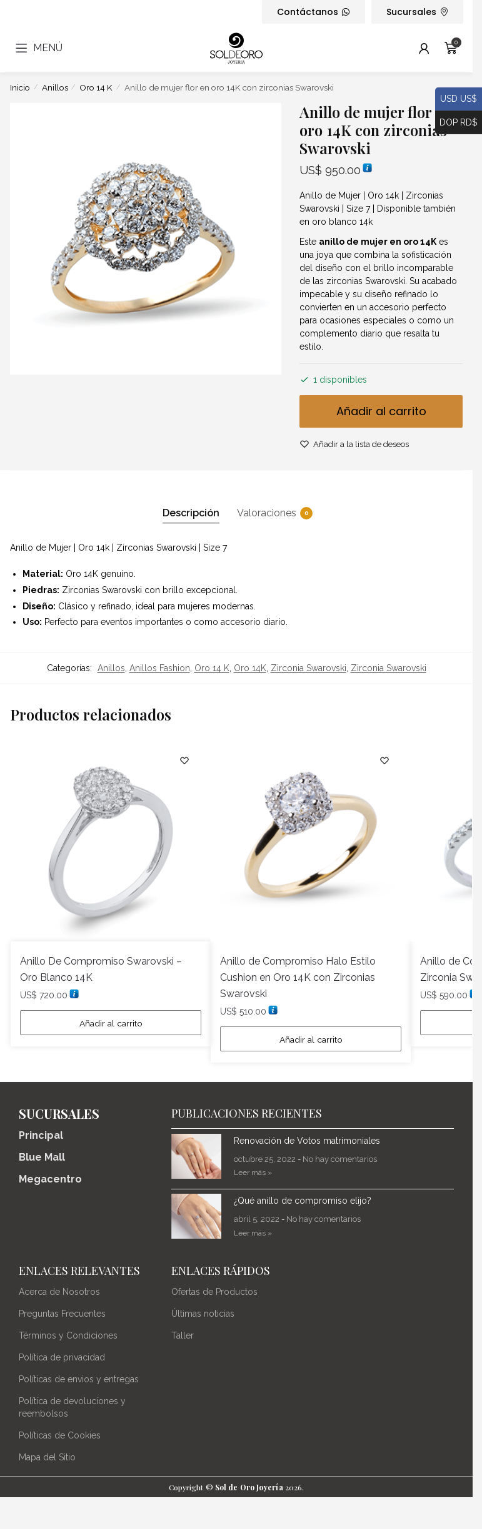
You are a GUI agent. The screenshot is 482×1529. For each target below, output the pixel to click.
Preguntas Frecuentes (62, 1314)
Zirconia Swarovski (308, 668)
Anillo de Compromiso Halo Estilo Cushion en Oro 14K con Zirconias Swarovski (298, 977)
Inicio (20, 87)
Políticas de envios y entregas (79, 1380)
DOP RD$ (456, 123)
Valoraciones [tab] (266, 513)
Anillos (55, 87)
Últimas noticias (202, 1314)
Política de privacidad (62, 1358)
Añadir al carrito (381, 411)
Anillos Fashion (159, 668)
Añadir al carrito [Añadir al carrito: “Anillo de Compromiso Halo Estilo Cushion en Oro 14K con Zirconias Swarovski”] (311, 1040)
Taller (182, 1336)
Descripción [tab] (191, 513)
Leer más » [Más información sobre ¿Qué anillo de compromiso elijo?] (253, 1233)
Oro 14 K (96, 87)
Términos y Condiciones (68, 1336)
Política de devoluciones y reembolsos (72, 1408)
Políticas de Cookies (60, 1436)
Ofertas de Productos (214, 1292)
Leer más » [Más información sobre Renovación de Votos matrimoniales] (253, 1173)
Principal (41, 1137)
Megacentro (50, 1180)
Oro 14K (250, 668)
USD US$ (456, 99)
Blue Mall (42, 1158)
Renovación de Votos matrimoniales (307, 1141)
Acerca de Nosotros (59, 1292)
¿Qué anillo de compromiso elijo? (302, 1202)
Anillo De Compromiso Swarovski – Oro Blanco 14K (101, 969)
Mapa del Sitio (47, 1458)
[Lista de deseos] (182, 760)
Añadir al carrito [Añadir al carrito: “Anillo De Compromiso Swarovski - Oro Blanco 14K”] (111, 1023)
